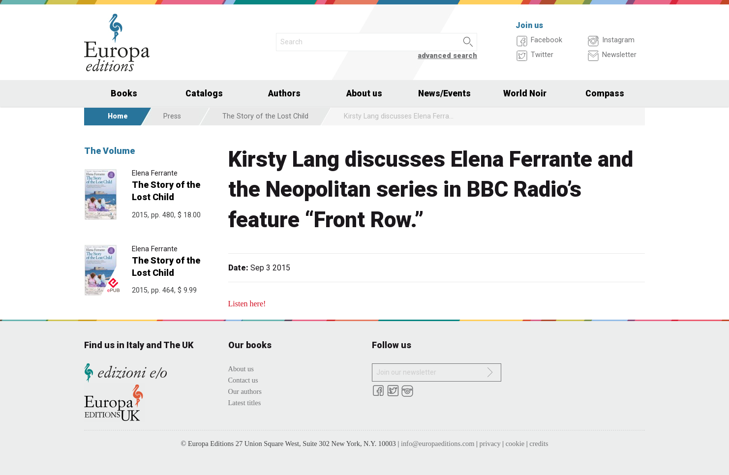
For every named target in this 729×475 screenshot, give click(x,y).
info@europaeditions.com (438, 443)
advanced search (447, 56)
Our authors (245, 391)
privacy (490, 443)
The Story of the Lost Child (265, 116)
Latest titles (244, 403)
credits (538, 443)
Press (172, 116)
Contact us (243, 380)
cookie (515, 443)
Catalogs (204, 93)
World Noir (525, 93)
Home (118, 116)
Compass (604, 93)
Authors (284, 93)
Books (124, 93)
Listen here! (247, 303)
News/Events (444, 93)
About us (364, 93)
